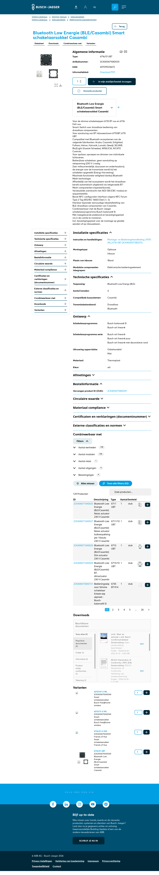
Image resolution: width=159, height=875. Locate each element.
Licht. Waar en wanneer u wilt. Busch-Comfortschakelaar (121, 641)
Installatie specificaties (50, 233)
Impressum (93, 865)
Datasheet (40, 43)
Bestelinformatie (50, 258)
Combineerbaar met (77, 43)
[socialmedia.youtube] (92, 808)
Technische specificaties (50, 239)
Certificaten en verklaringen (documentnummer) (50, 280)
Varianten (98, 43)
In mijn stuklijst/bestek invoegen (111, 82)
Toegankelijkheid (40, 870)
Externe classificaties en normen (50, 291)
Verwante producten (90, 91)
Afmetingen (50, 252)
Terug (119, 26)
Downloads (56, 43)
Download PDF (107, 72)
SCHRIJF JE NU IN (88, 844)
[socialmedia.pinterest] (106, 808)
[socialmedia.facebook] (53, 808)
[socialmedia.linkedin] (66, 808)
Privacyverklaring (111, 865)
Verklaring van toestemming (69, 865)
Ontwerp (50, 245)
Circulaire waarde (50, 264)
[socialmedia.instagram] (79, 808)
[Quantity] (79, 81)
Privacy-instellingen (42, 865)
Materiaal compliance (50, 270)
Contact (57, 870)
